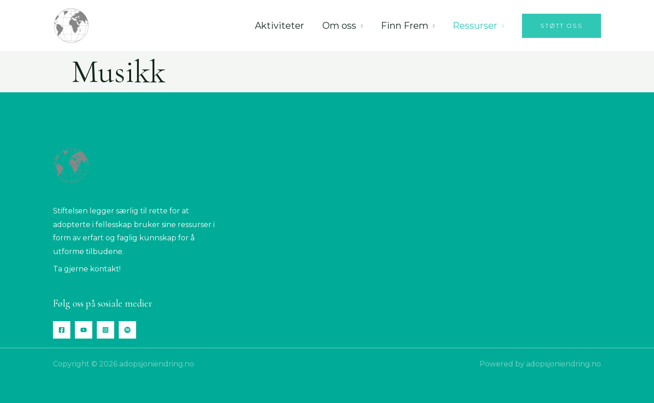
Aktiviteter (279, 25)
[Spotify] (127, 330)
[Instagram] (105, 330)
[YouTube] (83, 330)
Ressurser (475, 25)
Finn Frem (404, 25)
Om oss (339, 25)
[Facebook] (61, 330)
